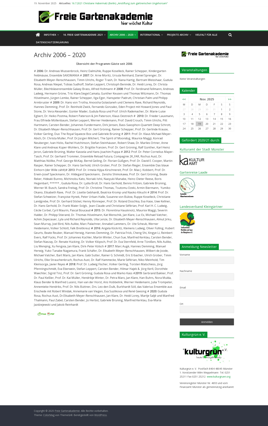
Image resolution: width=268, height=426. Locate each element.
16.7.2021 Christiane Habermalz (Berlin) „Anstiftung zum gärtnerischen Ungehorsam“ (120, 3)
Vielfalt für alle (206, 34)
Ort (181, 303)
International (150, 34)
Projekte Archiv (177, 34)
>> (229, 99)
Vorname (185, 254)
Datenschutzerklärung (52, 42)
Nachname (186, 271)
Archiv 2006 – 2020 (121, 34)
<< (184, 99)
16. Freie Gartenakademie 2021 (83, 34)
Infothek (50, 34)
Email (183, 287)
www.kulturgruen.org (218, 376)
